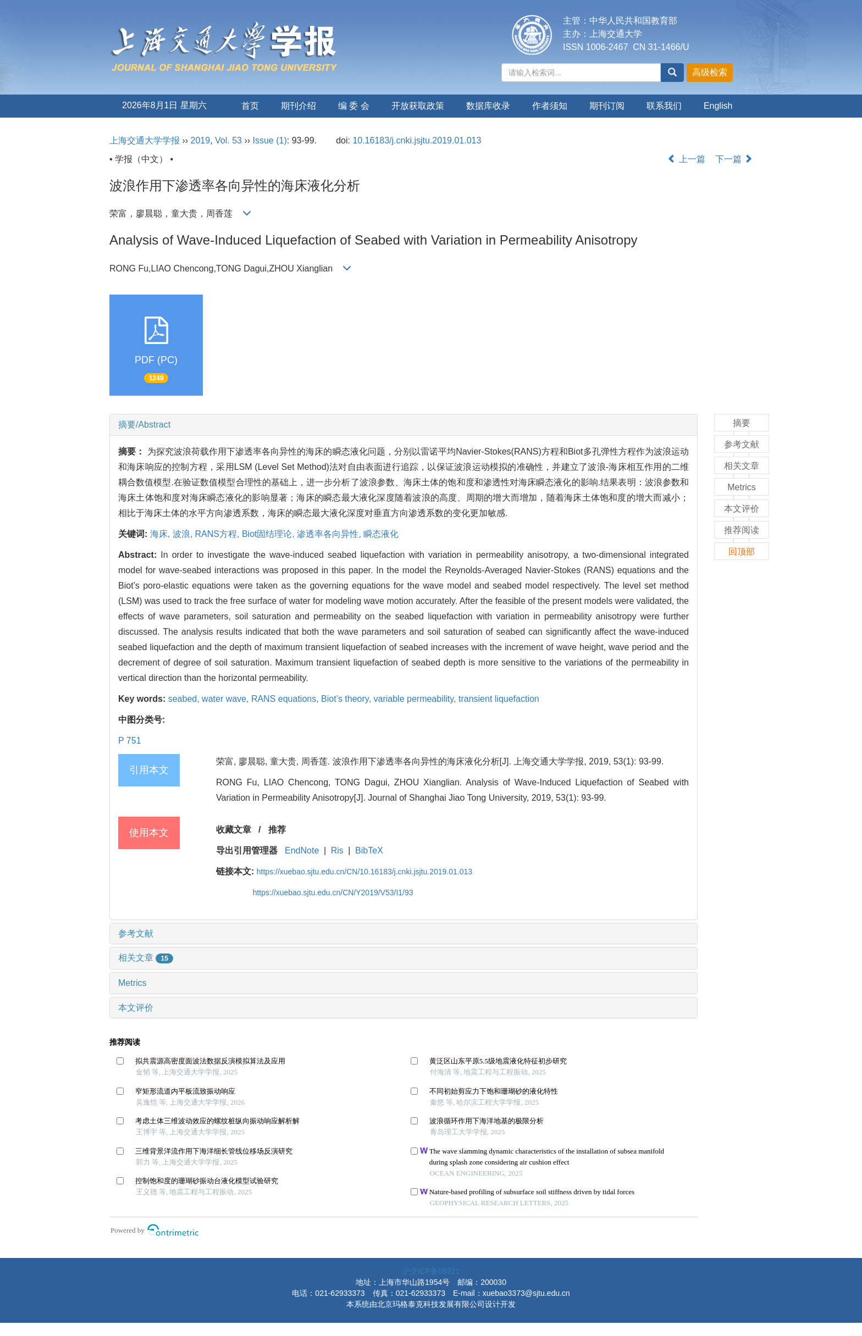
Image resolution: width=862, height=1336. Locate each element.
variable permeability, (416, 698)
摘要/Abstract (144, 424)
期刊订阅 (607, 105)
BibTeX (369, 850)
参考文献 (135, 933)
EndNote (302, 850)
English (718, 105)
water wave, (226, 698)
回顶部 (741, 551)
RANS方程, (218, 534)
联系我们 (664, 105)
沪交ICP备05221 (431, 1271)
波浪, (184, 534)
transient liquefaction (498, 698)
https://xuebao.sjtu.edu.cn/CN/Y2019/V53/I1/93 (333, 892)
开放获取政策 (417, 105)
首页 (250, 105)
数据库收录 (488, 105)
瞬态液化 (381, 534)
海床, (161, 534)
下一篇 (734, 159)
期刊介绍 (298, 105)
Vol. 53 (228, 140)
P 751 (129, 740)
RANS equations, (286, 698)
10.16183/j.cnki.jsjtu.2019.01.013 (416, 140)
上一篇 (686, 159)
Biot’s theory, (347, 698)
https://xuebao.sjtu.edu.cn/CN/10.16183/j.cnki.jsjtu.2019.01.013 (364, 871)
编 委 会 (353, 105)
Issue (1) (270, 140)
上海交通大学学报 (144, 140)
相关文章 (145, 957)
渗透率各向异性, (330, 534)
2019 (201, 140)
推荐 (277, 829)
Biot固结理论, (269, 534)
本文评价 (135, 1007)
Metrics (132, 983)
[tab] (403, 424)
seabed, (185, 698)
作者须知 (549, 105)
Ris (337, 850)
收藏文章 (233, 829)
